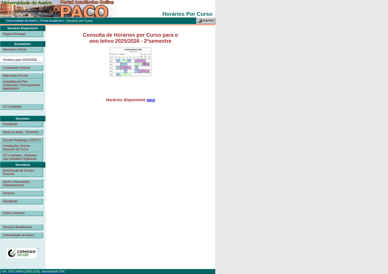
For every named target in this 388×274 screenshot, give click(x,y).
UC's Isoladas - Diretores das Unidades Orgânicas (20, 156)
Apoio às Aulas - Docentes (21, 132)
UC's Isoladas (12, 106)
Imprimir (205, 21)
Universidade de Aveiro (18, 235)
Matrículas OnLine (15, 75)
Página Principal (14, 34)
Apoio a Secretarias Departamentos (16, 183)
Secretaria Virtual (14, 49)
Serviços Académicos (17, 227)
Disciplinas (10, 124)
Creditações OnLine (16, 67)
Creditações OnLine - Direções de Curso (17, 147)
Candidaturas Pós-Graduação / (21, 85)
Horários (8, 193)
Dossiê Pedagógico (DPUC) (22, 140)
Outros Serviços (14, 213)
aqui (151, 100)
